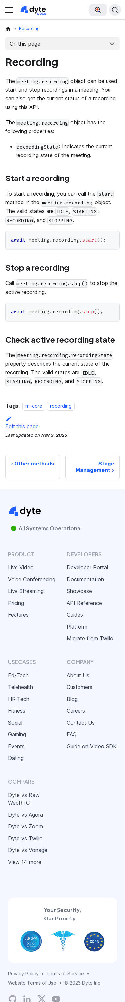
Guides (75, 614)
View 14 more (24, 862)
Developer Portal (87, 567)
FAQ (72, 734)
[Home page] (8, 29)
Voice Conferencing (31, 579)
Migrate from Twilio (90, 638)
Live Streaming (26, 591)
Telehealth (20, 687)
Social (15, 722)
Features (18, 614)
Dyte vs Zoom (25, 826)
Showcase (79, 591)
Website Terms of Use (32, 983)
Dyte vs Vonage (27, 850)
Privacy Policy (23, 973)
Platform (77, 626)
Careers (76, 710)
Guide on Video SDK (92, 746)
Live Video (21, 567)
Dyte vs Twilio (25, 838)
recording (61, 406)
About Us (78, 675)
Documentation (85, 579)
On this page (25, 43)
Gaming (17, 734)
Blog (72, 699)
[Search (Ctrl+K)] (115, 10)
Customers (79, 687)
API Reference (84, 603)
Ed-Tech (18, 675)
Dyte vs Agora (25, 814)
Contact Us (81, 722)
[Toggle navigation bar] (9, 10)
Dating (16, 758)
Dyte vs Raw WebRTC (24, 799)
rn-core (33, 406)
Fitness (16, 710)
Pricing (16, 603)
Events (16, 746)
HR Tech (18, 699)
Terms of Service (65, 973)
